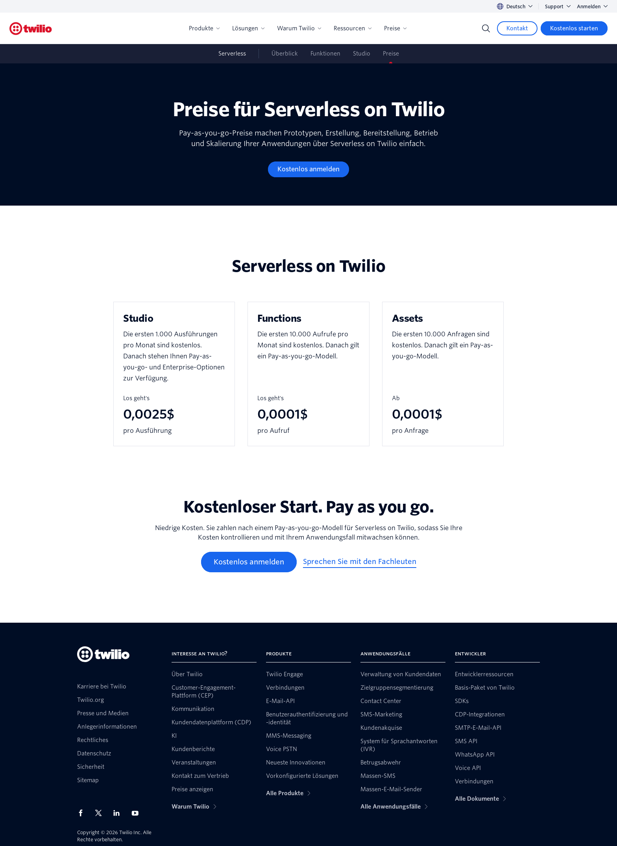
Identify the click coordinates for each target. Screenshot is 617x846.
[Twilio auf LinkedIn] (119, 813)
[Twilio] (30, 28)
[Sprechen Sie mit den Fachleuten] (359, 562)
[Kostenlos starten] (574, 28)
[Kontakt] (517, 28)
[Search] (486, 28)
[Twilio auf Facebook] (83, 813)
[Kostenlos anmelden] (308, 169)
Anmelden (592, 6)
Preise (395, 28)
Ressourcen (352, 28)
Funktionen (325, 53)
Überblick (285, 53)
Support (558, 6)
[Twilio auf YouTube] (137, 812)
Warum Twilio (299, 28)
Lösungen (248, 28)
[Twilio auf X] (101, 813)
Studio (361, 53)
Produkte (204, 28)
